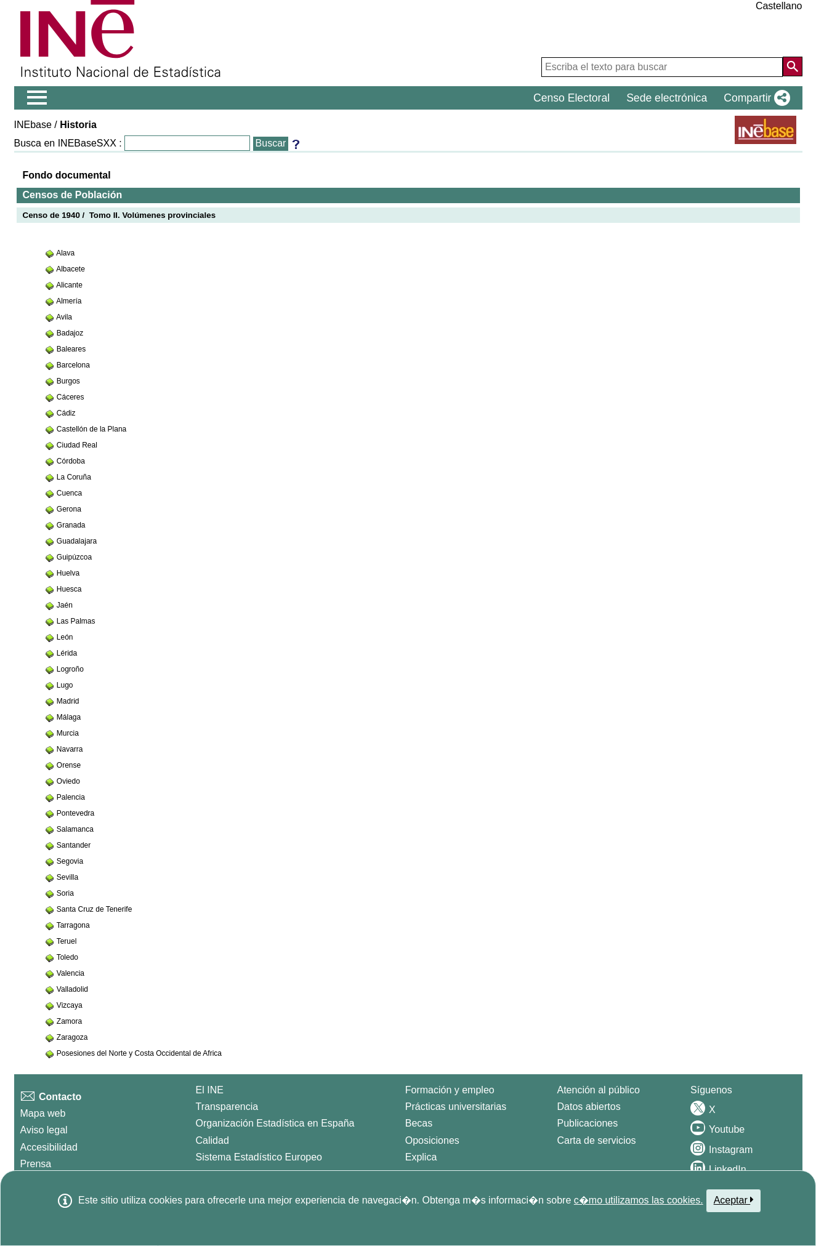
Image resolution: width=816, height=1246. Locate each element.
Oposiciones (432, 1140)
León (65, 637)
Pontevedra (75, 813)
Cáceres (70, 397)
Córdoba (71, 461)
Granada (71, 525)
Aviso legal (44, 1130)
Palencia (71, 797)
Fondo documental (67, 175)
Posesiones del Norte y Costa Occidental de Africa (139, 1053)
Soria (65, 893)
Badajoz (70, 333)
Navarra (70, 749)
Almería (68, 301)
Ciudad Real (77, 445)
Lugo (65, 685)
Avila (64, 317)
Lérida (67, 653)
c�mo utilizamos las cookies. (638, 1200)
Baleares (71, 349)
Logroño (70, 669)
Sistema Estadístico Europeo (259, 1157)
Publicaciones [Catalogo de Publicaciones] (587, 1123)
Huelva (68, 573)
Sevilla (67, 877)
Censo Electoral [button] (571, 98)
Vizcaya (70, 1005)
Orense (69, 765)
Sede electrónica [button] (666, 98)
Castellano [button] (779, 6)
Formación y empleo (450, 1090)
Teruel (67, 941)
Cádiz (66, 413)
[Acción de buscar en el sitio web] (792, 66)
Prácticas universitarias (456, 1106)
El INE (210, 1090)
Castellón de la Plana (91, 429)
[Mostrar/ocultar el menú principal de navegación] (37, 98)
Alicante (69, 285)
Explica (421, 1157)
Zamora (69, 1021)
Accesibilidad (49, 1147)
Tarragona (73, 925)
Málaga (69, 717)
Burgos (68, 381)
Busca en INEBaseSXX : (68, 143)
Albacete (70, 269)
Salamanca (75, 829)
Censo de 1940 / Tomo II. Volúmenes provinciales (119, 215)
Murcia (68, 733)
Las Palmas (76, 621)
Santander (74, 845)
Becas (418, 1123)
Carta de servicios (596, 1140)
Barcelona (73, 365)
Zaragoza (72, 1037)
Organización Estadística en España (275, 1123)
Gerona (69, 509)
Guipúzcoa (74, 557)
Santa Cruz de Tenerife (94, 909)
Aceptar (734, 1199)
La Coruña (74, 477)
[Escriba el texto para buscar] (662, 67)
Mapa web (43, 1113)
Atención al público (598, 1090)
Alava (65, 253)
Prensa (36, 1164)
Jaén (65, 605)
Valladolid (72, 989)
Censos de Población (73, 195)
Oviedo (68, 781)
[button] (754, 98)
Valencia (70, 973)
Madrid (68, 701)
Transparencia (227, 1106)
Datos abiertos (589, 1106)
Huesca (69, 589)
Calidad (212, 1140)
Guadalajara (77, 541)
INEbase (33, 124)
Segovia (70, 861)
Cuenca (69, 493)
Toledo (67, 957)
